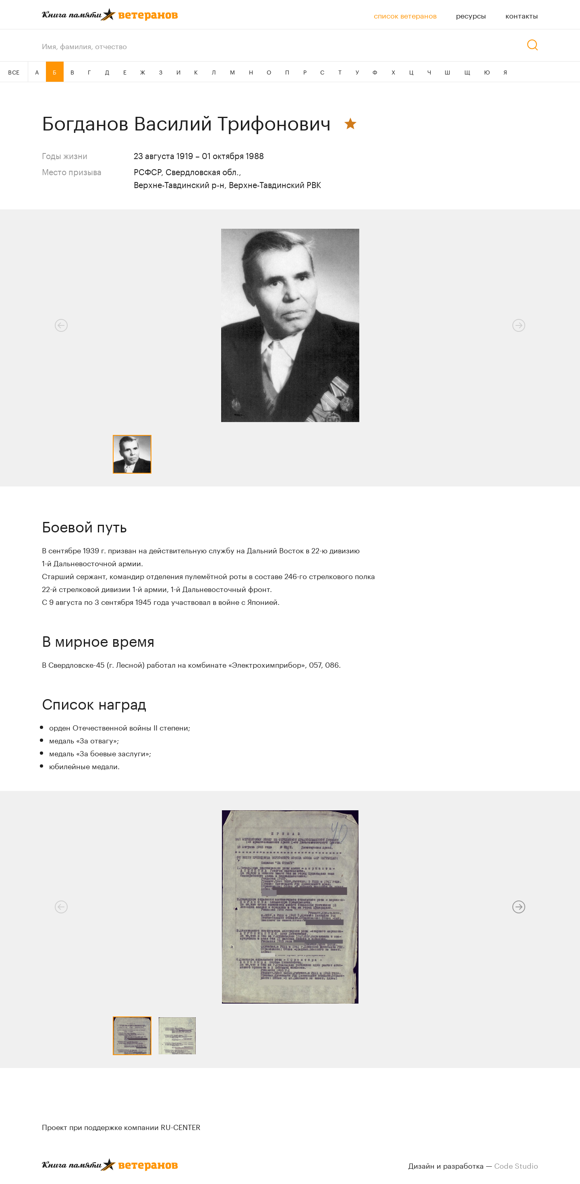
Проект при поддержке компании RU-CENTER (121, 1126)
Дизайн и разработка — (473, 1164)
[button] (518, 907)
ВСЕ (14, 71)
